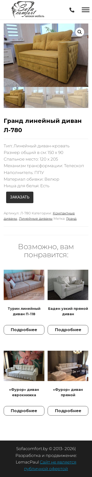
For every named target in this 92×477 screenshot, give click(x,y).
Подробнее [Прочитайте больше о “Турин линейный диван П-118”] (24, 329)
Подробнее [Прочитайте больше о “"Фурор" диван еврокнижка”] (24, 410)
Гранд (71, 218)
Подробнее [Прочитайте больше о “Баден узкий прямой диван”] (68, 329)
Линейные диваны (36, 218)
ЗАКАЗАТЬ (19, 197)
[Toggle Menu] (86, 9)
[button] (79, 32)
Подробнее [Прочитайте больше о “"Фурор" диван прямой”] (68, 410)
